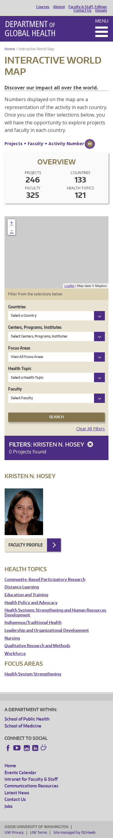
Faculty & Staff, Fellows (87, 7)
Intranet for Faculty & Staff (31, 779)
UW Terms (38, 832)
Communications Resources (31, 785)
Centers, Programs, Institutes (34, 327)
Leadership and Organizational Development (47, 630)
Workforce (15, 653)
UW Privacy (14, 832)
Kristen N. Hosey (64, 444)
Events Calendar (20, 772)
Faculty (15, 388)
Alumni (59, 7)
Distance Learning (22, 587)
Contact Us (83, 10)
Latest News (17, 792)
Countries (17, 306)
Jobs (9, 806)
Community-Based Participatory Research (45, 579)
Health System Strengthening (33, 674)
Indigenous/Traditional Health (33, 622)
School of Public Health (27, 718)
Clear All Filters (90, 428)
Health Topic (19, 368)
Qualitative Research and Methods (37, 645)
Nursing (12, 638)
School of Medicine (23, 725)
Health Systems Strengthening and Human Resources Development (55, 612)
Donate (101, 10)
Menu (101, 20)
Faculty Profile (25, 544)
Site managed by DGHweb (74, 832)
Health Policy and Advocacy (31, 602)
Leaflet (69, 286)
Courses (42, 7)
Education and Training (26, 595)
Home (10, 48)
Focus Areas (19, 347)
